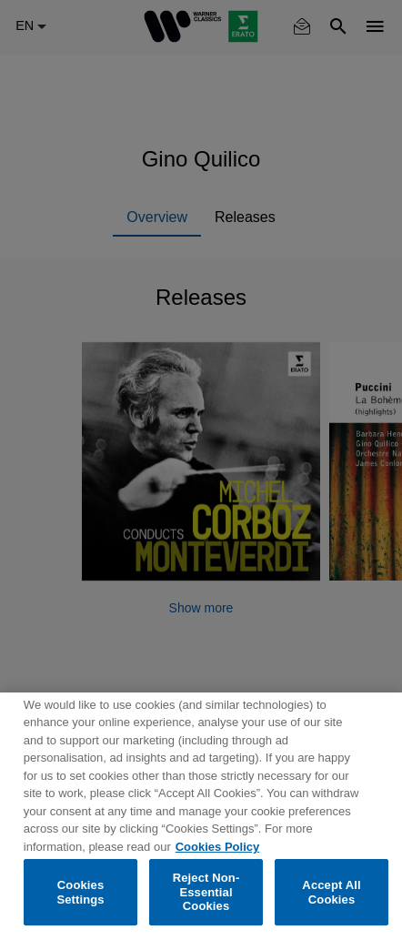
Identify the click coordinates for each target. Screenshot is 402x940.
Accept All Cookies (331, 892)
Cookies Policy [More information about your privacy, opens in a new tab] (217, 847)
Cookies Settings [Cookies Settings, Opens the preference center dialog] (80, 892)
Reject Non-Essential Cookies (206, 892)
